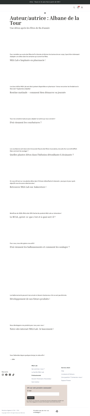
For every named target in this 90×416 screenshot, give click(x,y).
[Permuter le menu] (45, 13)
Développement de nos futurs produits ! (30, 299)
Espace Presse (66, 380)
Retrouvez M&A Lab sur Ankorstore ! (28, 187)
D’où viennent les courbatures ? (25, 122)
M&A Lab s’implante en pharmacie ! (27, 60)
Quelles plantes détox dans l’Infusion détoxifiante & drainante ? (42, 154)
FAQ (62, 371)
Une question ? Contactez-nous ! (71, 377)
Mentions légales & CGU (8, 410)
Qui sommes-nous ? (38, 369)
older (12, 359)
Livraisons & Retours (67, 374)
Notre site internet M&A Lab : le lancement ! (32, 329)
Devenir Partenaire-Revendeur (41, 379)
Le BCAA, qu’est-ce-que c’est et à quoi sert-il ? (32, 217)
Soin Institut (35, 382)
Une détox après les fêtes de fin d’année (30, 28)
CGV (18, 410)
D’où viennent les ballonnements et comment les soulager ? (40, 247)
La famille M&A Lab (38, 372)
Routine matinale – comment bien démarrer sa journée (38, 92)
